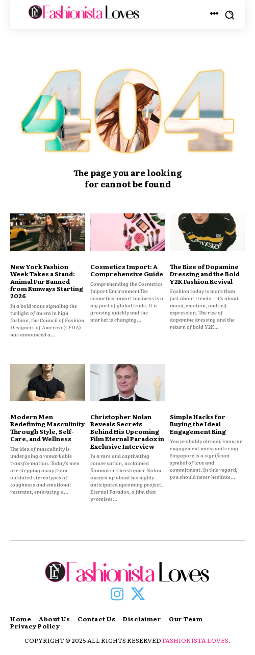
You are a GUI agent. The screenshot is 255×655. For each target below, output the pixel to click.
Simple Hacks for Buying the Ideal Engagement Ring (198, 424)
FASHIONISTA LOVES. (196, 640)
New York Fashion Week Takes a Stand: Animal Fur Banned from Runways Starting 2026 (46, 281)
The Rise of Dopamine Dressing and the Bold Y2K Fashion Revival (205, 274)
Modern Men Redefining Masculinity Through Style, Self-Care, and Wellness (47, 427)
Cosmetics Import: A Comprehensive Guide (126, 270)
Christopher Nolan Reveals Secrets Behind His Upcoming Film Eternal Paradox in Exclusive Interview (127, 431)
